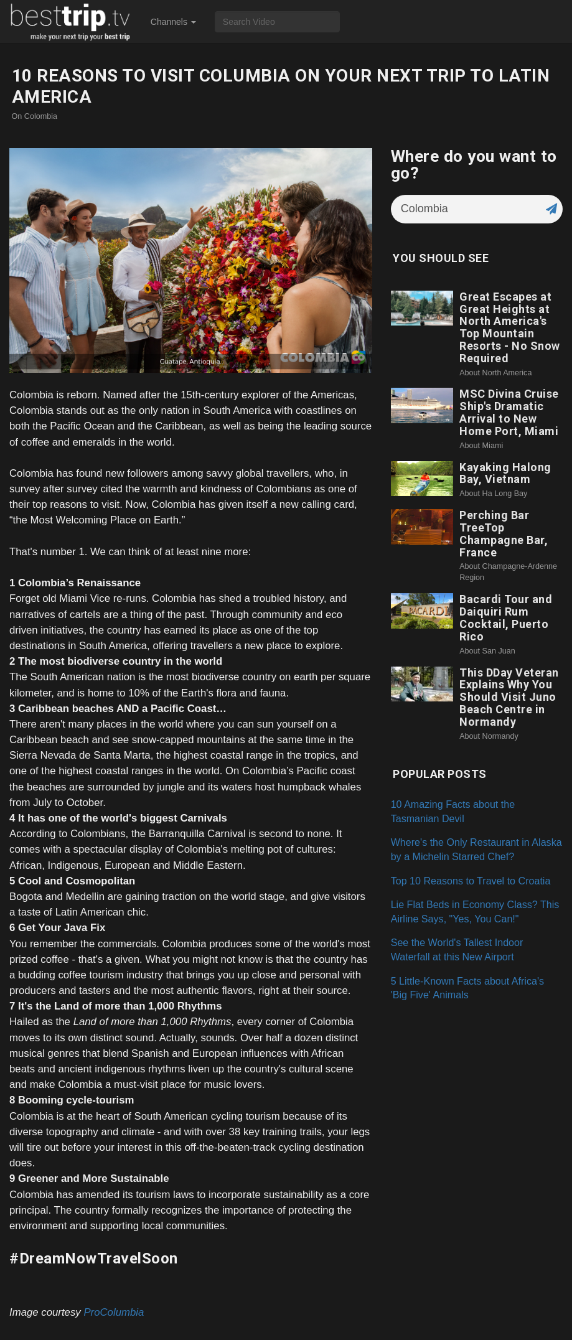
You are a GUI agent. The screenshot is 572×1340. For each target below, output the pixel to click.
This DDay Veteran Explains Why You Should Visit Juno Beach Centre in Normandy (509, 697)
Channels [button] (173, 22)
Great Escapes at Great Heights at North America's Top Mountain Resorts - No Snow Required (509, 327)
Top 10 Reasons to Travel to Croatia (471, 880)
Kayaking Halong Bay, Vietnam (505, 473)
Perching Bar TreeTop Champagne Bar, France (503, 533)
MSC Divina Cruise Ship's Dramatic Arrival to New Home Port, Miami (509, 412)
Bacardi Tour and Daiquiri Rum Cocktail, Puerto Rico (505, 617)
